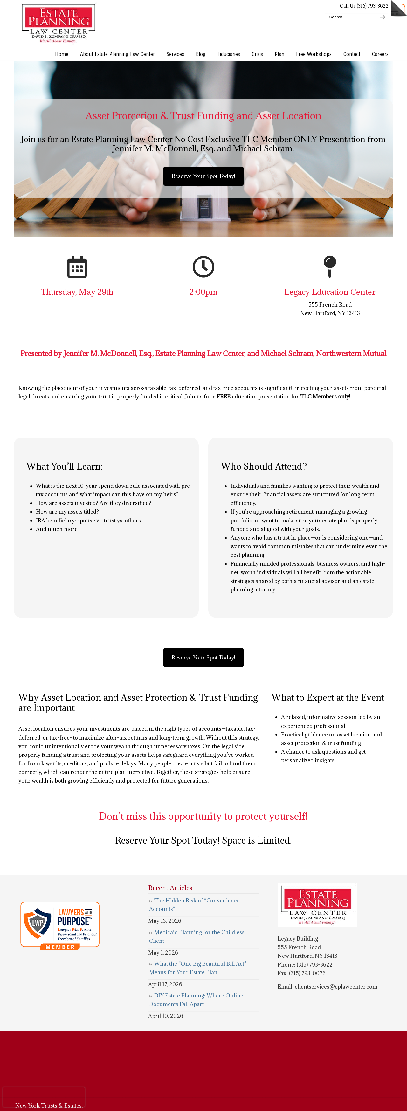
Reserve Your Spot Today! (203, 176)
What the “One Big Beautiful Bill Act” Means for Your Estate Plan (197, 968)
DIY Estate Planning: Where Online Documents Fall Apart (196, 1000)
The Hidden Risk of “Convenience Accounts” (194, 905)
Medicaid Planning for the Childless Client (197, 936)
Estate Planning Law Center (58, 24)
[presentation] (44, 1097)
